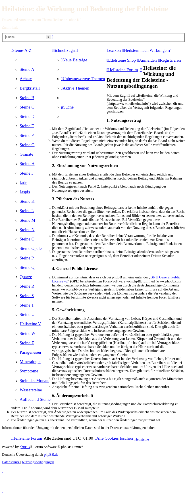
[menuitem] (27, 69)
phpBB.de (51, 454)
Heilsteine (141, 439)
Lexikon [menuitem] (113, 50)
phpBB (25, 447)
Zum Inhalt (10, 27)
